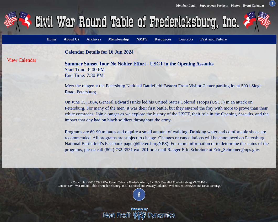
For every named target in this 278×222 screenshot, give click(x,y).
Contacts (186, 39)
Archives (94, 39)
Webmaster (176, 186)
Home (51, 39)
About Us (71, 39)
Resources (163, 39)
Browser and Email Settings (202, 186)
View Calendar (21, 60)
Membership (118, 39)
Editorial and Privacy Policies (148, 186)
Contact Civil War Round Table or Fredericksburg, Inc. (92, 186)
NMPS (141, 39)
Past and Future (213, 39)
